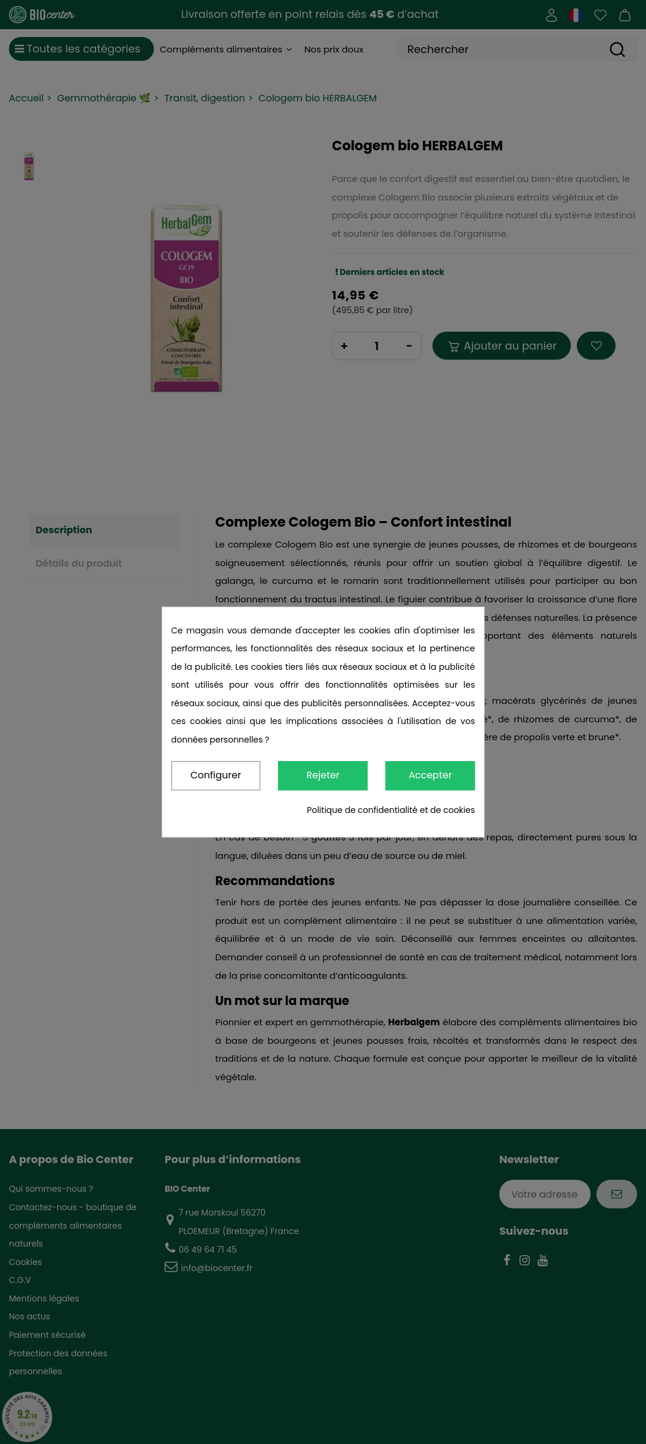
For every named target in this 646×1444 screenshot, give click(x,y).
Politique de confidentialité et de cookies (391, 810)
